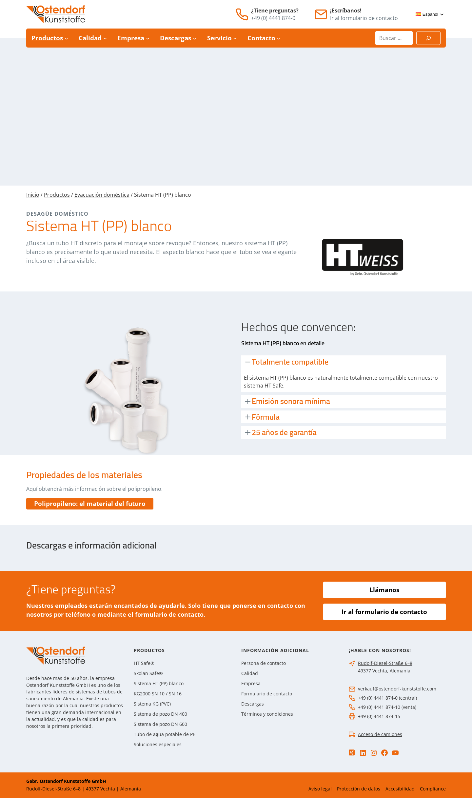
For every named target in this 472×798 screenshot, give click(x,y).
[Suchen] (428, 38)
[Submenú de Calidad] (105, 38)
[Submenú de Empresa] (147, 38)
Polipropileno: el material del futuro (90, 503)
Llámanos (384, 590)
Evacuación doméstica (101, 194)
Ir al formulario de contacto (384, 612)
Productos (57, 194)
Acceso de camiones (380, 734)
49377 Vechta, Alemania (384, 671)
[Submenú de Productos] (66, 38)
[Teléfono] (241, 14)
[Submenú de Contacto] (278, 38)
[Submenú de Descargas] (194, 38)
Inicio (32, 194)
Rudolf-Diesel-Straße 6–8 (385, 663)
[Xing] (352, 752)
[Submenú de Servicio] (235, 38)
